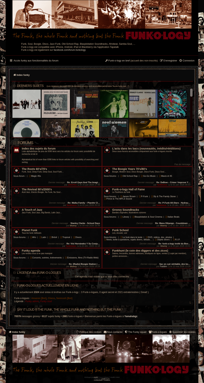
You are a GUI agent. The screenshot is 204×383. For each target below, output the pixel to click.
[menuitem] (186, 61)
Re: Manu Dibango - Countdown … (172, 223)
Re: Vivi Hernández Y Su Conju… (83, 243)
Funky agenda (31, 250)
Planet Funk (29, 230)
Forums (25, 143)
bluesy (73, 225)
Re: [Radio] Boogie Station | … (84, 264)
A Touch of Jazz (32, 209)
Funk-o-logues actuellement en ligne (47, 285)
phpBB (96, 377)
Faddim (163, 266)
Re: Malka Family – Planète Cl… (84, 203)
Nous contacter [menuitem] (113, 332)
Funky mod (46, 301)
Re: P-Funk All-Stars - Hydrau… (174, 203)
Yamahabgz (130, 316)
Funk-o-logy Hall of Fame (128, 189)
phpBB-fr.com (105, 379)
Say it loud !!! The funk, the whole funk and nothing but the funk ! (70, 309)
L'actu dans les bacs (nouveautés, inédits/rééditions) (146, 148)
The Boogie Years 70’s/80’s (129, 169)
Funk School (120, 230)
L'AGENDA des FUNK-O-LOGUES (39, 272)
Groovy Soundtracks (125, 209)
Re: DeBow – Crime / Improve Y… (173, 182)
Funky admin (32, 301)
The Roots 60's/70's (34, 169)
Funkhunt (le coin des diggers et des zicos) (140, 250)
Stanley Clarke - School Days (85, 223)
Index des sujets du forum (38, 148)
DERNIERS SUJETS (73, 85)
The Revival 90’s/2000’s (37, 189)
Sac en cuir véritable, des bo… (175, 264)
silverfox (72, 185)
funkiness (162, 185)
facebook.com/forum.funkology (70, 50)
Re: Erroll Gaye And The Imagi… (83, 182)
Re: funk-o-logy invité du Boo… (174, 243)
